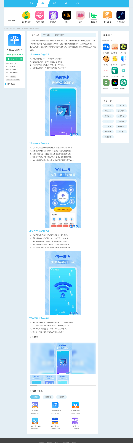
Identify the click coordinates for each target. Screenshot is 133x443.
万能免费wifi (43, 404)
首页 (31, 3)
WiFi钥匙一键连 (44, 415)
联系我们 (50, 433)
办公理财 (121, 111)
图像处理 (121, 126)
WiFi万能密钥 (88, 415)
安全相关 (108, 126)
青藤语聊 (53, 22)
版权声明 (66, 433)
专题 (66, 3)
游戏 (54, 3)
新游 (77, 3)
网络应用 (108, 111)
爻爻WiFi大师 (88, 404)
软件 (43, 3)
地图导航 (121, 116)
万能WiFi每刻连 (67, 404)
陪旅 (66, 22)
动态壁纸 (108, 131)
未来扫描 (94, 22)
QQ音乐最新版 (26, 22)
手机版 (73, 433)
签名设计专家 (107, 22)
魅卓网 (68, 436)
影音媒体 (108, 116)
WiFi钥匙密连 (66, 415)
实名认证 (58, 433)
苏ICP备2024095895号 (66, 439)
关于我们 (42, 433)
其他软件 (108, 137)
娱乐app (121, 131)
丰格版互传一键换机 (121, 22)
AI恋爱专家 (40, 22)
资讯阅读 (121, 121)
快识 (80, 22)
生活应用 (108, 121)
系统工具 (25, 28)
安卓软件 (19, 28)
